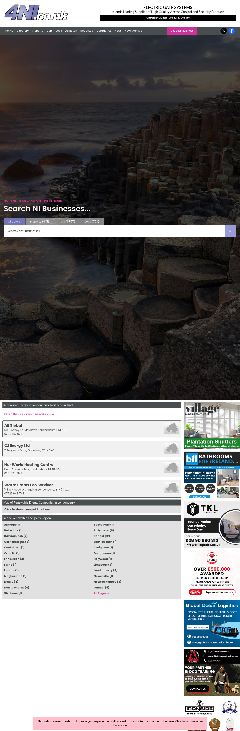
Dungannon (102, 553)
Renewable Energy (44, 413)
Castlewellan (103, 542)
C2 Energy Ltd (17, 445)
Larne (8, 565)
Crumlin (10, 553)
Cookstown (12, 547)
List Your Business (182, 31)
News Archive (133, 31)
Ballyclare (11, 530)
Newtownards (14, 587)
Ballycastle (102, 524)
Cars (49, 31)
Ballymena (101, 530)
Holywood (101, 559)
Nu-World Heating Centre (28, 464)
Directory (23, 31)
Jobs (59, 31)
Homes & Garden (22, 413)
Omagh (99, 587)
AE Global (13, 425)
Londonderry (103, 570)
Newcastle (101, 576)
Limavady (101, 565)
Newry (8, 582)
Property (37, 31)
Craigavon (101, 547)
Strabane (11, 593)
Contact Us (104, 31)
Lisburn (9, 570)
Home (9, 31)
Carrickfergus (14, 542)
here (185, 721)
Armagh (10, 524)
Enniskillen (11, 559)
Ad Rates (71, 31)
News (118, 31)
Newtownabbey (105, 582)
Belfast (99, 536)
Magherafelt (13, 576)
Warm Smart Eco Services (28, 485)
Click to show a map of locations (27, 509)
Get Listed (86, 31)
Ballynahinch (13, 536)
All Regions (101, 593)
